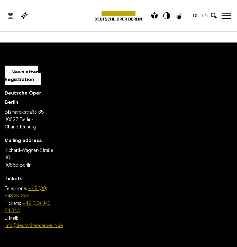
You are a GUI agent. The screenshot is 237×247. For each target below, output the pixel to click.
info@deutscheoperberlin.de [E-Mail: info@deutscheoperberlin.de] (34, 225)
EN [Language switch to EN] (205, 16)
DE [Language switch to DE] (196, 16)
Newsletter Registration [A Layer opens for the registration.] (21, 76)
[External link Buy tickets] (24, 16)
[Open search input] (213, 15)
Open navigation (226, 16)
